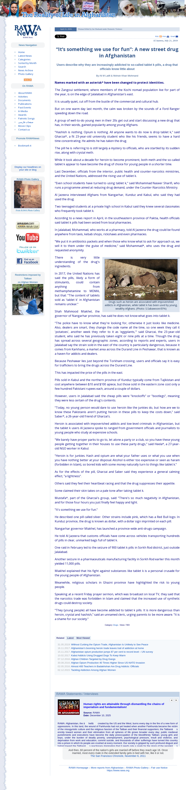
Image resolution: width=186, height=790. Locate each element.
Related (60, 638)
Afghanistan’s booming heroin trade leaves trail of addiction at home (107, 648)
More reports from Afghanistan (107, 767)
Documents (24, 100)
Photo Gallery (25, 74)
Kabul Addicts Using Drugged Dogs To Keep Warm (98, 655)
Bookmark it (24, 145)
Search (22, 66)
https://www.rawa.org (118, 770)
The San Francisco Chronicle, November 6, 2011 (118, 755)
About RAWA (25, 93)
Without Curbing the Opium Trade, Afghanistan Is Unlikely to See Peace (109, 644)
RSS (157, 36)
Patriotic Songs (26, 118)
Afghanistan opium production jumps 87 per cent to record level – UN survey (112, 651)
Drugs (115, 625)
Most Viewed (83, 638)
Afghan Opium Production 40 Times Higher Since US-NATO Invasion (108, 662)
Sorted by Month (27, 63)
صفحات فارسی (25, 122)
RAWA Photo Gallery (137, 767)
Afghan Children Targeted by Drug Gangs (93, 659)
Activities (23, 96)
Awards (22, 114)
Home (21, 52)
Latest (70, 638)
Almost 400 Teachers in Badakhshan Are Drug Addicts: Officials (105, 666)
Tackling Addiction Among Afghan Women (93, 670)
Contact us (24, 129)
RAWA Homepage (78, 767)
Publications (25, 103)
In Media (23, 111)
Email (173, 36)
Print (164, 36)
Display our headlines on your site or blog (28, 168)
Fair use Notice (159, 767)
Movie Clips (24, 126)
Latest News (25, 55)
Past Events (24, 107)
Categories (24, 59)
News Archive (25, 70)
